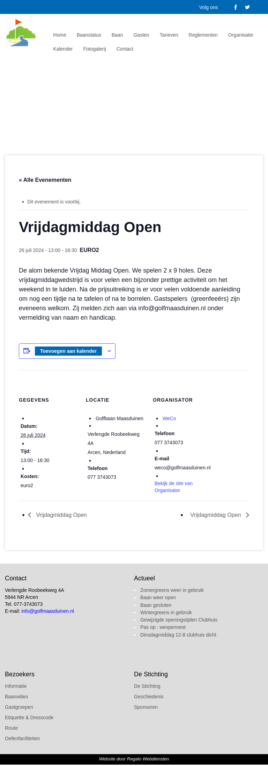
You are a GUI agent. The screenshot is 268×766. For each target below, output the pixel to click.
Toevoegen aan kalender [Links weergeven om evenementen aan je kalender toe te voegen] (68, 351)
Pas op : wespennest (163, 627)
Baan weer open (158, 597)
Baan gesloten (156, 605)
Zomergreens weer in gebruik (172, 590)
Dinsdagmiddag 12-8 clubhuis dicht (178, 635)
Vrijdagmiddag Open (61, 515)
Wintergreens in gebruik (166, 612)
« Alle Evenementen (45, 180)
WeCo (169, 418)
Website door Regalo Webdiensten (134, 758)
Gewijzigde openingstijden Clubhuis (178, 620)
